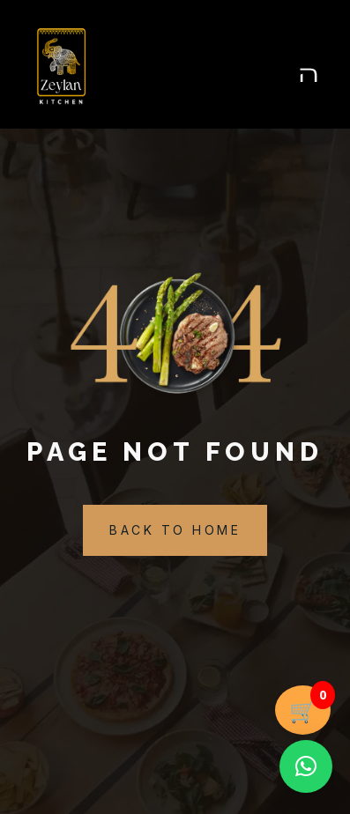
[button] (305, 766)
